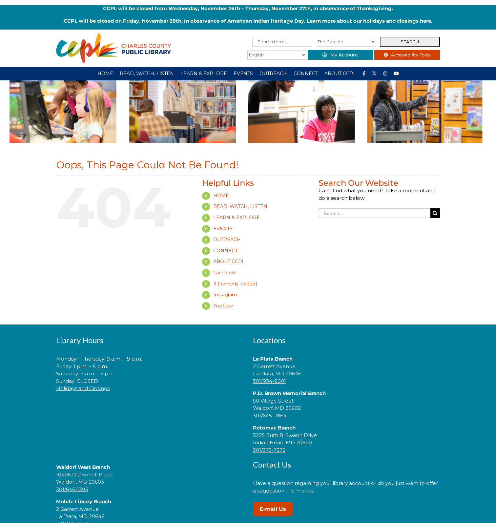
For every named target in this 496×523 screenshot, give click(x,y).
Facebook (224, 273)
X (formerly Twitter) (235, 284)
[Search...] (374, 213)
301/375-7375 (269, 450)
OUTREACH (227, 239)
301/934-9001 (269, 381)
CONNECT (225, 251)
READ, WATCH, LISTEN (240, 206)
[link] (149, 409)
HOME (221, 196)
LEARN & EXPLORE (236, 217)
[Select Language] (276, 55)
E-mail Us (272, 509)
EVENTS (223, 229)
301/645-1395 (72, 489)
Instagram (225, 295)
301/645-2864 (269, 415)
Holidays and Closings (83, 388)
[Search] (435, 213)
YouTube (223, 306)
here (425, 21)
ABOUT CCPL (229, 261)
